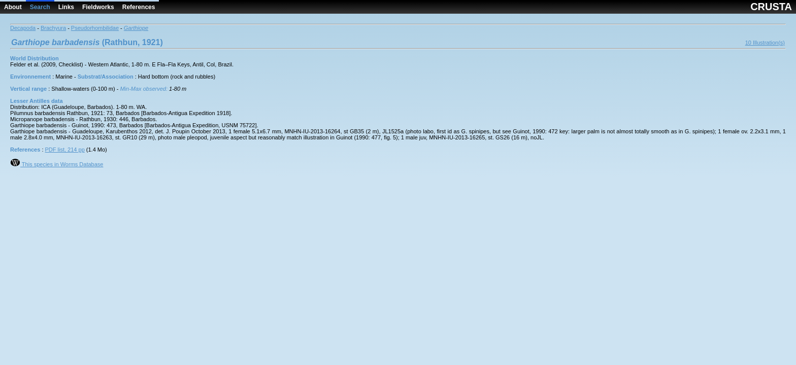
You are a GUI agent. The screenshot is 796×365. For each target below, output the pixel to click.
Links (66, 7)
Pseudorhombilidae (95, 28)
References (138, 7)
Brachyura (53, 28)
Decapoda (23, 28)
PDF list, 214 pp (65, 150)
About (13, 7)
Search (40, 7)
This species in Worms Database (56, 164)
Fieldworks (98, 7)
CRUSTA (771, 6)
